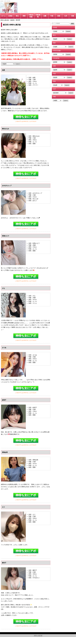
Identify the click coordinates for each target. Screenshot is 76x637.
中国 (51, 16)
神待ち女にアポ (26, 116)
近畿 (44, 16)
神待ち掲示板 (38, 635)
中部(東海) (38, 16)
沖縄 (72, 16)
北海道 (10, 16)
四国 (58, 16)
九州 (65, 16)
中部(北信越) (31, 16)
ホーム (3, 16)
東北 (17, 16)
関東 (24, 16)
